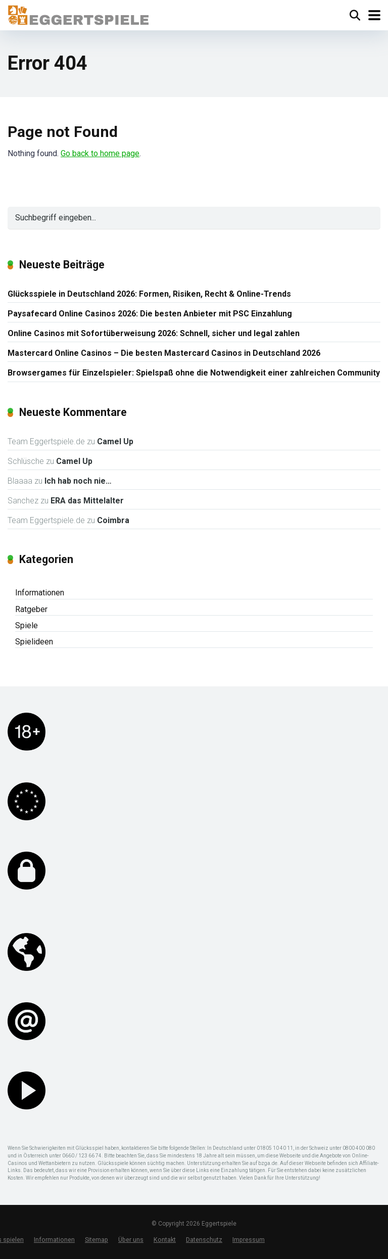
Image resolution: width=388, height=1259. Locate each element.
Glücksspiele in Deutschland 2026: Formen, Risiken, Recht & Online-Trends (149, 294)
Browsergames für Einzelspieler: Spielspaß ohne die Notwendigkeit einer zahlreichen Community (194, 373)
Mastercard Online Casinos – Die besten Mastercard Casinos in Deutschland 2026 (164, 353)
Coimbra (113, 520)
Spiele (26, 625)
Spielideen (34, 641)
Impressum (248, 1239)
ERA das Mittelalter (87, 500)
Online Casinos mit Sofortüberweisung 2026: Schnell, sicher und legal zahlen (154, 333)
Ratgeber (31, 609)
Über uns (130, 1239)
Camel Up (115, 441)
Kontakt (165, 1239)
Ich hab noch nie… (78, 481)
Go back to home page (100, 153)
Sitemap (96, 1239)
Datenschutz (204, 1239)
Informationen (39, 592)
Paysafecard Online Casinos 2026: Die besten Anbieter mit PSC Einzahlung (150, 313)
